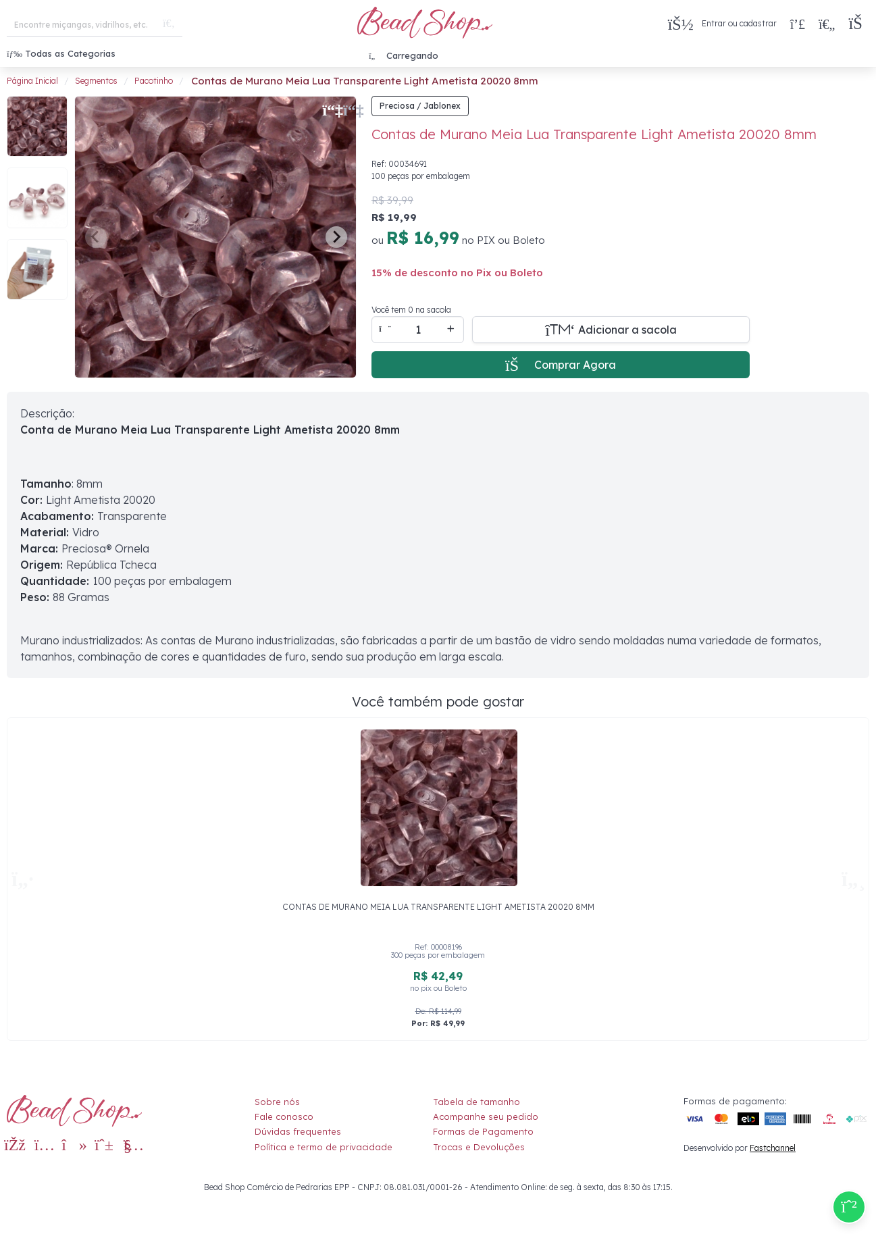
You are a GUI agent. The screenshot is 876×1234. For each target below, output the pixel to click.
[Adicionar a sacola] (611, 329)
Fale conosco (284, 1116)
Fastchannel (773, 1148)
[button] (858, 24)
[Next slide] (336, 237)
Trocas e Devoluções (479, 1146)
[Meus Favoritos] (827, 23)
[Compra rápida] (797, 23)
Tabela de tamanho (476, 1101)
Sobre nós (277, 1101)
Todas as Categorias (61, 53)
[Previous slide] (96, 237)
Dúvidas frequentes (298, 1131)
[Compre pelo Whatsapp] (849, 1207)
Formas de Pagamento (483, 1131)
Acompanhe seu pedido (485, 1116)
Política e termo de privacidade (323, 1146)
